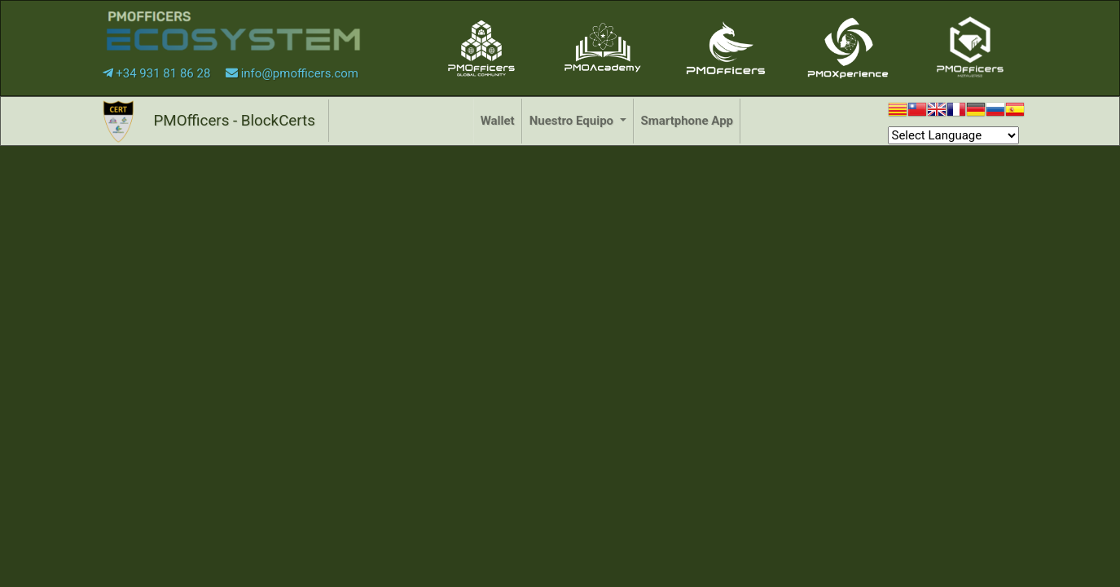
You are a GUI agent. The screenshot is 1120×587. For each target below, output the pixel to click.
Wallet (498, 120)
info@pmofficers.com (292, 73)
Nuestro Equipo (573, 120)
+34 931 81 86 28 (158, 73)
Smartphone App (687, 120)
